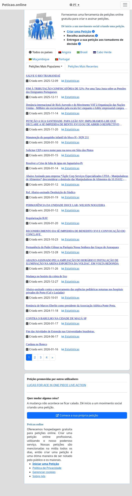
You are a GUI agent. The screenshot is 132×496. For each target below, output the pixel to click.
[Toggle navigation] (125, 4)
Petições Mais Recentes (83, 66)
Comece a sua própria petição (77, 415)
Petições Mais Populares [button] (44, 66)
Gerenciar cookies (44, 472)
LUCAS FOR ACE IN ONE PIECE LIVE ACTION (56, 385)
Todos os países (41, 52)
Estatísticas (70, 81)
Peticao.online (14, 4)
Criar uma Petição (79, 31)
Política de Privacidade (46, 468)
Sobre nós (38, 476)
